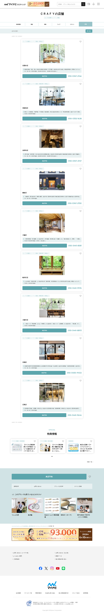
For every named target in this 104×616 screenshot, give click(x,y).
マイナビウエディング (17, 526)
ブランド (39, 526)
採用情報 (85, 593)
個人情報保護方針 (63, 593)
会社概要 (18, 593)
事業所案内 (38, 593)
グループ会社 (76, 593)
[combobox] (69, 4)
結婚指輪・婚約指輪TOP (29, 526)
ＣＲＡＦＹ (44, 526)
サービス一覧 (28, 593)
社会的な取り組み (50, 593)
